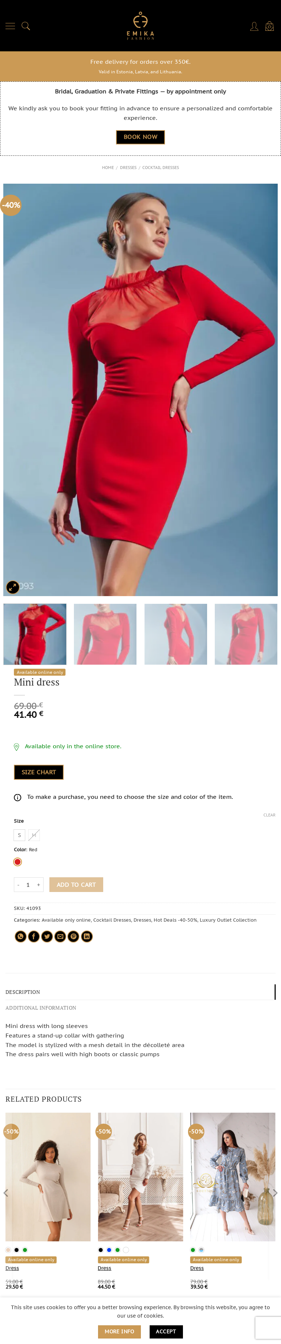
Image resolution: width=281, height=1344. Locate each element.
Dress (12, 1267)
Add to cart (76, 884)
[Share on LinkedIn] (87, 936)
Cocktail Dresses (160, 167)
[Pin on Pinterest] (73, 936)
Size (19, 820)
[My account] (255, 25)
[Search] (26, 25)
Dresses (128, 167)
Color (20, 849)
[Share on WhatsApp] (21, 936)
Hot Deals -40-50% (175, 920)
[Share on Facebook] (34, 936)
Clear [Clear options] (269, 815)
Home (108, 167)
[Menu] (10, 25)
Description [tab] (21, 991)
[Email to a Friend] (60, 936)
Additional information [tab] (38, 1006)
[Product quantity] (28, 884)
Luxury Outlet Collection (228, 920)
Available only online (66, 920)
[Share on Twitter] (47, 936)
